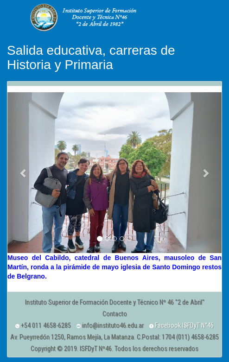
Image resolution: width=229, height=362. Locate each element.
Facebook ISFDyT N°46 (181, 325)
